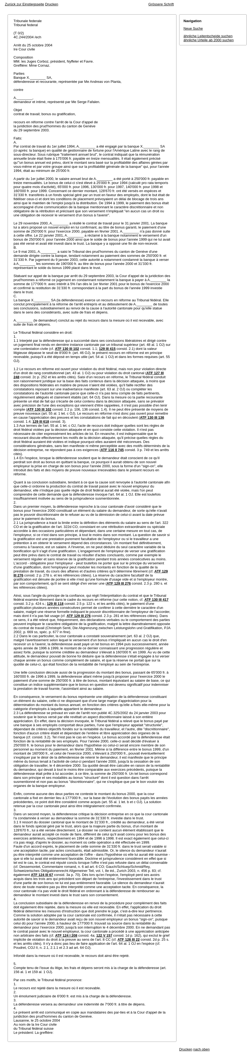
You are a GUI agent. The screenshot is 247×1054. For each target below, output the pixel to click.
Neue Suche (193, 28)
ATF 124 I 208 (66, 935)
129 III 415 (107, 349)
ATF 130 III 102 (67, 349)
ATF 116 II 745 (112, 450)
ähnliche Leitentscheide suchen (207, 36)
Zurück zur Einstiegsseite (24, 4)
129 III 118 (55, 604)
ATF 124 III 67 (42, 875)
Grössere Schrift (161, 4)
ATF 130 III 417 (156, 600)
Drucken (51, 4)
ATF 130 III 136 (152, 417)
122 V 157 (104, 935)
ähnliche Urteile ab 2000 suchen (208, 40)
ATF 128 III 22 (129, 939)
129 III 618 (40, 421)
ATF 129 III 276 (119, 583)
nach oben (201, 1049)
